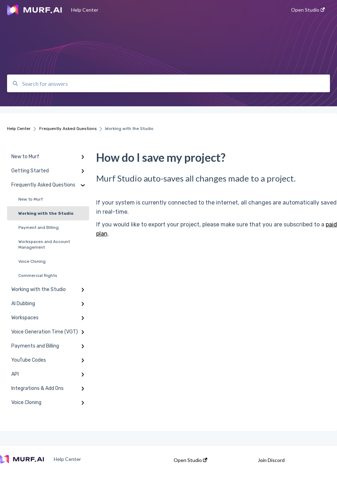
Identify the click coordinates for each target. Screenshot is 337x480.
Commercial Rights (37, 275)
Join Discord (271, 460)
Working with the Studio (46, 213)
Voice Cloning (32, 261)
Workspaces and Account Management (44, 244)
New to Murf (30, 199)
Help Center (84, 10)
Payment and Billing (38, 227)
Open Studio (190, 460)
